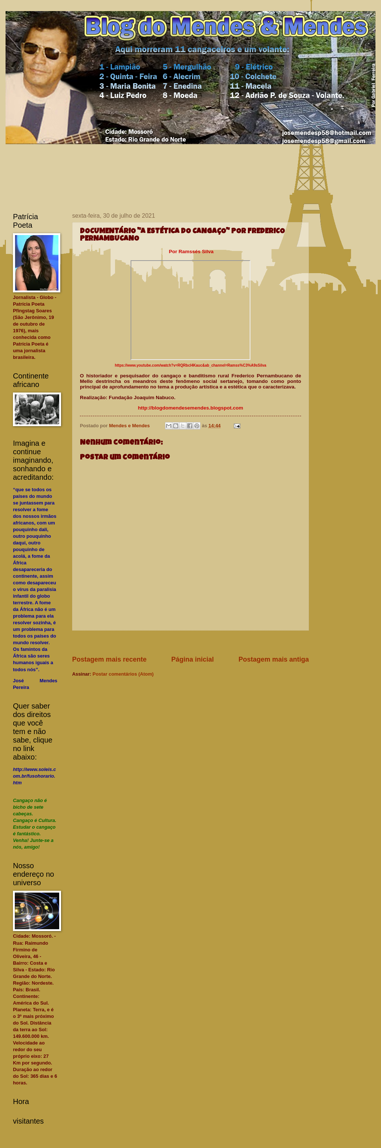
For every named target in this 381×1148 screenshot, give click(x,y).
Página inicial (192, 659)
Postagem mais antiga (274, 659)
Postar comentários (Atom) (123, 674)
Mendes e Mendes (130, 425)
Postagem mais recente (109, 659)
